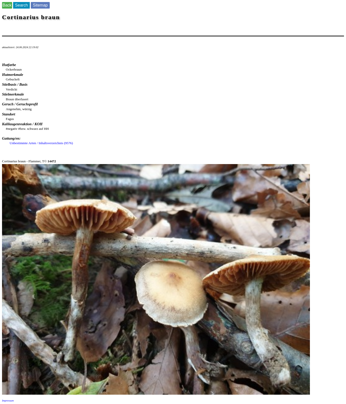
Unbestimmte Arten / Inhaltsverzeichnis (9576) (41, 143)
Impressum (8, 400)
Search (21, 5)
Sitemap (40, 5)
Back (7, 5)
